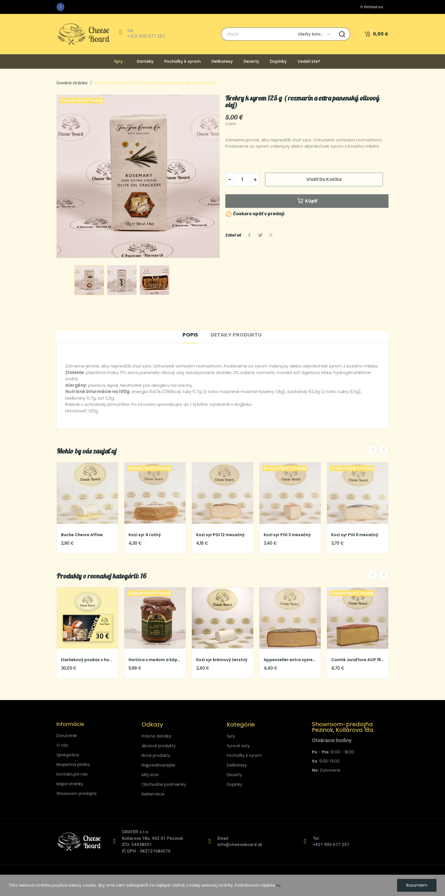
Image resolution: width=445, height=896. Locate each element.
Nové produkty (156, 755)
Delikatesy (237, 765)
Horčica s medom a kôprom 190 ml (155, 660)
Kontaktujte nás (72, 774)
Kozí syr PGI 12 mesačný (220, 535)
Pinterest (271, 235)
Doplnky (234, 784)
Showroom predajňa (76, 793)
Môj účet (150, 775)
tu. (278, 885)
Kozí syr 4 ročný (145, 535)
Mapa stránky (69, 784)
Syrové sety (238, 746)
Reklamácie (153, 794)
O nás (62, 745)
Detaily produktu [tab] (236, 334)
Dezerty (234, 775)
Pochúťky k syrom (244, 755)
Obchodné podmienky (164, 784)
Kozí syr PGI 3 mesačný (287, 535)
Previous (372, 450)
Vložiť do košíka (324, 179)
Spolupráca (67, 755)
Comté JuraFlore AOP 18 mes (357, 660)
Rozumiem (416, 885)
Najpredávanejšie (158, 765)
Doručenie (66, 735)
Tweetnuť (260, 235)
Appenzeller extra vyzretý (290, 660)
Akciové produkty (159, 746)
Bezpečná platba (73, 764)
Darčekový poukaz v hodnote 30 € (87, 660)
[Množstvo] (242, 179)
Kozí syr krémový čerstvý (221, 660)
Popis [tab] (190, 334)
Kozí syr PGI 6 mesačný (354, 535)
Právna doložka (156, 736)
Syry (231, 736)
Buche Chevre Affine (82, 535)
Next (384, 450)
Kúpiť (307, 201)
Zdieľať (249, 235)
